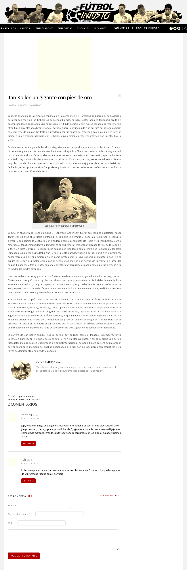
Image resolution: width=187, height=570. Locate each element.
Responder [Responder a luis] (28, 481)
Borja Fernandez (18, 104)
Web (10, 523)
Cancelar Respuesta (109, 495)
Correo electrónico (19, 514)
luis (29, 496)
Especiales (83, 28)
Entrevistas (65, 28)
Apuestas (25, 28)
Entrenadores (44, 28)
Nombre (13, 505)
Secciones (100, 28)
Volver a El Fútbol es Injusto (137, 28)
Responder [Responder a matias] (28, 443)
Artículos (9, 28)
